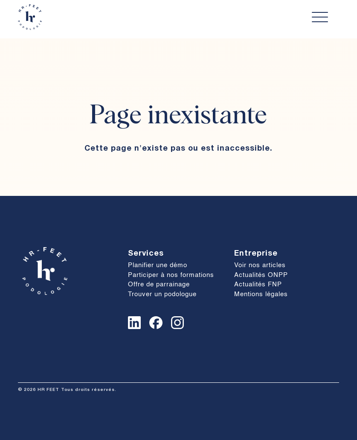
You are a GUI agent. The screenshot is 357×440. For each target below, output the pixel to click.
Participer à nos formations (171, 275)
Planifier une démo (157, 265)
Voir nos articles (260, 265)
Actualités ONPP (261, 275)
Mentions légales (261, 294)
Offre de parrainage (159, 284)
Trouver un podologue (162, 294)
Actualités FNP (258, 284)
